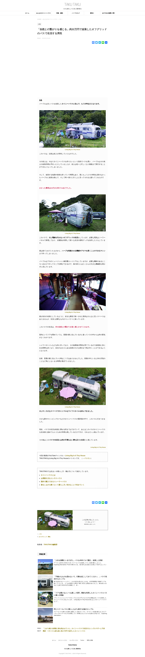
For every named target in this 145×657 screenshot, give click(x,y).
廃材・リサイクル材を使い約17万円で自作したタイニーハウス (64, 631)
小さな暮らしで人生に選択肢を (72, 648)
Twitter (82, 640)
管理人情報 (90, 640)
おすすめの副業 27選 (108, 13)
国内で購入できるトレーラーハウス (54, 481)
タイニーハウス (62, 640)
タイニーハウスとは (48, 475)
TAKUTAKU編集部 (50, 544)
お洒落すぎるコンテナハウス (51, 478)
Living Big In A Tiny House (72, 149)
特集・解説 (59, 13)
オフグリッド (43, 537)
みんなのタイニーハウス (43, 13)
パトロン (87, 458)
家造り (92, 13)
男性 (49, 537)
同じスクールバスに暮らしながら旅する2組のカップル (73, 609)
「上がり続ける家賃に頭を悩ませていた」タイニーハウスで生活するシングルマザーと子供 (74, 628)
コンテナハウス (73, 640)
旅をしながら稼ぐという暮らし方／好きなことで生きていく (62, 485)
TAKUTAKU (72, 645)
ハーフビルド (76, 13)
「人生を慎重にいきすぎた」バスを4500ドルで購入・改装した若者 (78, 560)
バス (40, 534)
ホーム (27, 13)
